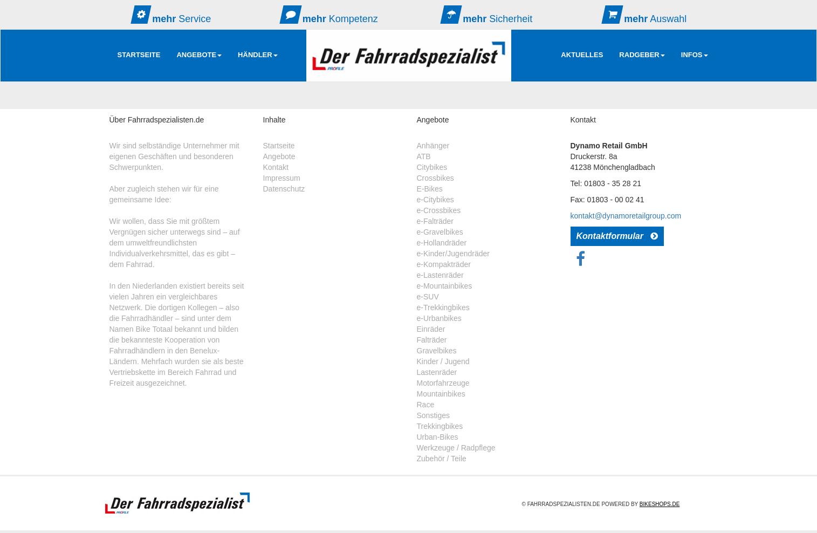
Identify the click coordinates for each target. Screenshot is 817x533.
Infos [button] (694, 55)
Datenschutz (284, 188)
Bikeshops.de (659, 504)
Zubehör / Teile (441, 458)
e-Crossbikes (439, 210)
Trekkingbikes (440, 426)
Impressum (281, 178)
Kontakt (276, 167)
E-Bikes (430, 188)
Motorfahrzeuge (443, 383)
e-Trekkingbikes (443, 307)
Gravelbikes (437, 350)
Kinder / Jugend (443, 361)
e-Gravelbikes (440, 232)
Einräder (431, 329)
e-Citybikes (435, 199)
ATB (424, 156)
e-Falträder (435, 221)
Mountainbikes (441, 394)
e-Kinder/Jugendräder (453, 253)
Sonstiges (433, 415)
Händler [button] (258, 55)
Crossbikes (435, 178)
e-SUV (428, 296)
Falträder (432, 340)
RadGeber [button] (641, 55)
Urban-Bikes (437, 437)
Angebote (279, 156)
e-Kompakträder (444, 264)
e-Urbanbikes (439, 318)
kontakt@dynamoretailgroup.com (626, 215)
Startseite (139, 55)
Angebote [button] (199, 55)
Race (426, 404)
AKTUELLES (582, 55)
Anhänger (433, 145)
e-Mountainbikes (444, 286)
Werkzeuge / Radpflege (456, 447)
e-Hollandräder (442, 242)
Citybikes (432, 167)
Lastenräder (437, 372)
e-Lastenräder (440, 275)
